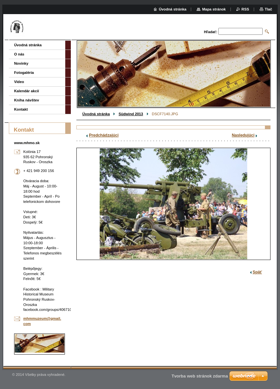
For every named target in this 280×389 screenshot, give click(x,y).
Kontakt (21, 109)
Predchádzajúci (103, 135)
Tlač (268, 9)
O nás (19, 54)
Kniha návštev (26, 100)
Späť (257, 272)
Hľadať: (210, 32)
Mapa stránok (214, 9)
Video (19, 82)
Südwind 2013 (131, 114)
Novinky (21, 63)
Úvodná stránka (96, 114)
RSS (245, 9)
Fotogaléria (24, 73)
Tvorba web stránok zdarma (199, 376)
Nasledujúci (243, 135)
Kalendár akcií (26, 91)
